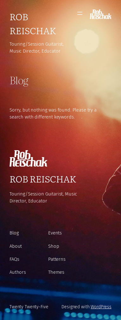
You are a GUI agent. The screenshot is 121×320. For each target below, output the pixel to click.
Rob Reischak (33, 23)
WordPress (101, 307)
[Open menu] (80, 13)
